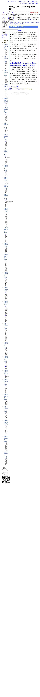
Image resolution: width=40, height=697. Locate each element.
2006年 (37, 22)
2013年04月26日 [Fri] (6, 178)
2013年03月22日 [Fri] (6, 303)
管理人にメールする (14, 89)
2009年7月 (8, 12)
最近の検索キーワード (4, 36)
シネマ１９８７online (25, 89)
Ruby (18, 94)
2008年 (16, 24)
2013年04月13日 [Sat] (6, 186)
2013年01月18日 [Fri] (6, 422)
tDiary (20, 92)
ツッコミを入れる (15, 86)
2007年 (11, 24)
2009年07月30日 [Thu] (17, 27)
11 (13, 17)
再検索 (29, 19)
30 (9, 21)
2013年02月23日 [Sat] (6, 372)
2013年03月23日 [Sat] (6, 289)
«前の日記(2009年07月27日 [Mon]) (21, 1)
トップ (10, 1)
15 (8, 18)
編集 (37, 3)
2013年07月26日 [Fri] (6, 100)
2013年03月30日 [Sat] (6, 245)
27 (4, 21)
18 (13, 18)
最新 (33, 1)
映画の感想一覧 (14, 22)
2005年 (32, 22)
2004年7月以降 (24, 22)
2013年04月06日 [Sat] (6, 210)
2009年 (21, 24)
